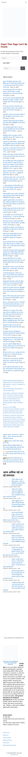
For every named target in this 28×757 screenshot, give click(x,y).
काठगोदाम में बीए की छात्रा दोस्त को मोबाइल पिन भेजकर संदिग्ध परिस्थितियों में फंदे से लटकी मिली (14, 122)
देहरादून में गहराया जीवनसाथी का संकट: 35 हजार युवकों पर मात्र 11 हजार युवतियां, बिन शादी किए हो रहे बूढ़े (13, 339)
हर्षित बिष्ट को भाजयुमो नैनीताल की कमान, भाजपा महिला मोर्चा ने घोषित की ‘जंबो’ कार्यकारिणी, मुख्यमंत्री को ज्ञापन (13, 235)
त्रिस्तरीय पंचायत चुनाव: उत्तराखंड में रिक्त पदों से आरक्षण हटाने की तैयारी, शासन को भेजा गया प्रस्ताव (14, 156)
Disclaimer (6, 742)
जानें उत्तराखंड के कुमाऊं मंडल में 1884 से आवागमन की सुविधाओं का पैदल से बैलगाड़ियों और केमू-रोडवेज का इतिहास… (13, 129)
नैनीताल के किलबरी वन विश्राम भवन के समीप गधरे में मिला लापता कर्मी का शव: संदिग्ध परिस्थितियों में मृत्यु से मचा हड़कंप (14, 539)
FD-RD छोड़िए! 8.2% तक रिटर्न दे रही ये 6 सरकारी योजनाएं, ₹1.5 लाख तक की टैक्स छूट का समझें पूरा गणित (13, 216)
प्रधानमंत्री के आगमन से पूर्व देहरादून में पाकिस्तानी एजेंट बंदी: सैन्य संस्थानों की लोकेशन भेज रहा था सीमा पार (14, 333)
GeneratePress (14, 754)
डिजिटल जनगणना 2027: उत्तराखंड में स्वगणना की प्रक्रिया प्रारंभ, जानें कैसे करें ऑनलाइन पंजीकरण (14, 354)
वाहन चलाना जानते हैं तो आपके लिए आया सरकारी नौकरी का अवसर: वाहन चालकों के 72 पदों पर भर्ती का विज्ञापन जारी (13, 108)
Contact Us (6, 732)
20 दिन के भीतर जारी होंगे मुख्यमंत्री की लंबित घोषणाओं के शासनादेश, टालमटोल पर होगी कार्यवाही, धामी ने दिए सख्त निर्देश (13, 100)
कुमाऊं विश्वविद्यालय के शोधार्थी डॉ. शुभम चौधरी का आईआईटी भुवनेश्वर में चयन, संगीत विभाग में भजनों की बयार (13, 320)
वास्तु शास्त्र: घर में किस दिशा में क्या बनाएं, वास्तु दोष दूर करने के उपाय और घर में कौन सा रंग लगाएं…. (14, 150)
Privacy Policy (7, 737)
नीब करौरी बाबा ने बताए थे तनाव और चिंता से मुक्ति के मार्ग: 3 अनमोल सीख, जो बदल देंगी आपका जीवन (13, 268)
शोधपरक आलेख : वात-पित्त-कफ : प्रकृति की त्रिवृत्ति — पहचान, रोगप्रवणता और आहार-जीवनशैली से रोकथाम (13, 436)
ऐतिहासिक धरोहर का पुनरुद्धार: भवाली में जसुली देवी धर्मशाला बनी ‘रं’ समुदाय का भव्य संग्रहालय (13, 137)
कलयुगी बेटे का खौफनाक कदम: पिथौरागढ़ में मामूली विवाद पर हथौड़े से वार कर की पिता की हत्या (13, 229)
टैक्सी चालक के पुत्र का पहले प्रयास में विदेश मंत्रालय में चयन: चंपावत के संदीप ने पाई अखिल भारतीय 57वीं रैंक (14, 223)
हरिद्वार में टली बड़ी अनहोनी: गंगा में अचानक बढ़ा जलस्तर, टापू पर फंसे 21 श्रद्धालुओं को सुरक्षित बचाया (13, 172)
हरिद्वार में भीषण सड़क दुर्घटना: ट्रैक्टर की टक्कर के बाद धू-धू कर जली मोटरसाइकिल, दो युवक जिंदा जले (14, 297)
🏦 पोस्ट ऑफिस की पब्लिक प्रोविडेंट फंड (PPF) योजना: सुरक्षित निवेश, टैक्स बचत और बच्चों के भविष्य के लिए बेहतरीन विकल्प (13, 447)
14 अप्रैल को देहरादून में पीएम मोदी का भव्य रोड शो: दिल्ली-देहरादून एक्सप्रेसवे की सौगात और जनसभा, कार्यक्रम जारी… (13, 187)
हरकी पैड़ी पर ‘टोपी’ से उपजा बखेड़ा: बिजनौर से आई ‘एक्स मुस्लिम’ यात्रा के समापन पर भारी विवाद (14, 116)
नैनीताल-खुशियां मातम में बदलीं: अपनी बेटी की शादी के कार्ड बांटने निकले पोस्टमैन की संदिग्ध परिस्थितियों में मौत (13, 195)
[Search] (24, 58)
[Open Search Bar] (26, 2)
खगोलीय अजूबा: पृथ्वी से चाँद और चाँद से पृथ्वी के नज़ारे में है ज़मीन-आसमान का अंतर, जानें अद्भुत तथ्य (14, 210)
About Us (5, 735)
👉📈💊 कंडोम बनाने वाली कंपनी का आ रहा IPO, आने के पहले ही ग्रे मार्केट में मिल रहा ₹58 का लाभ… (14, 453)
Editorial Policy (7, 740)
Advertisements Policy (9, 745)
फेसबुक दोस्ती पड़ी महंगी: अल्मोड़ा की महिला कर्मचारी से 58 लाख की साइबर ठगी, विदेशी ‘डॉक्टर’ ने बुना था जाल (13, 283)
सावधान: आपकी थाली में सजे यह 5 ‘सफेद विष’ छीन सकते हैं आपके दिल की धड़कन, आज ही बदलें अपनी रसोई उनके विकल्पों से (14, 304)
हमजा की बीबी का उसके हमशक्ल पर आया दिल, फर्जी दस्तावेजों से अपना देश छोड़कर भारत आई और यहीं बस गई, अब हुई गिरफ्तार (14, 368)
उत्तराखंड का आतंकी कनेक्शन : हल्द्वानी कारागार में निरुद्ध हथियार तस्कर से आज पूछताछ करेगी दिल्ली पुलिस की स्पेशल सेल (14, 143)
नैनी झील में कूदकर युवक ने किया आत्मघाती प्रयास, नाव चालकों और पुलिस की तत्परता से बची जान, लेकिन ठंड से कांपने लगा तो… (13, 574)
